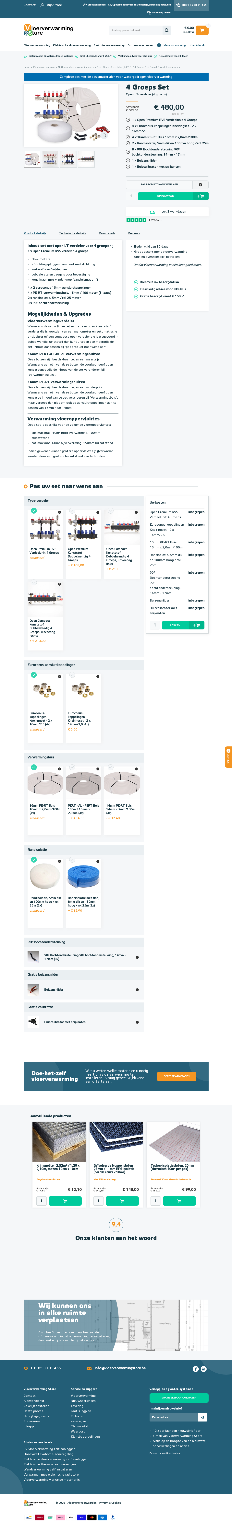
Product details (35, 233)
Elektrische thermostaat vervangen (50, 1464)
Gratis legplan (81, 1411)
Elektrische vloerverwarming (72, 45)
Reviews (134, 233)
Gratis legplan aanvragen (179, 1398)
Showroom (32, 1421)
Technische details (72, 233)
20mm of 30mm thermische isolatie (171, 1179)
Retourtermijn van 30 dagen (173, 56)
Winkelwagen (202, 30)
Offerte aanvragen (176, 1076)
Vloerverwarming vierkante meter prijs (52, 1479)
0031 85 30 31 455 (194, 5)
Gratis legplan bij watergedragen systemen (51, 56)
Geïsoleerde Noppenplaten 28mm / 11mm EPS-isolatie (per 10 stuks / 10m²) (113, 1169)
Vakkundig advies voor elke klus (135, 56)
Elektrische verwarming (109, 45)
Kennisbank (197, 45)
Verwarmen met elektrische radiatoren (52, 1474)
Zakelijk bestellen (36, 1406)
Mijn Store (54, 5)
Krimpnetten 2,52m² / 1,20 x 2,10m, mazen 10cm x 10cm (57, 1167)
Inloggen (30, 1426)
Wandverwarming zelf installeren (48, 1469)
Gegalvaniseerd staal (48, 1179)
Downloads (107, 233)
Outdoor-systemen (140, 45)
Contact (30, 5)
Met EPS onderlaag (104, 1179)
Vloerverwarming (175, 45)
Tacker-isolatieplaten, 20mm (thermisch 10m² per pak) (172, 1167)
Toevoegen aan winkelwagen (65, 1201)
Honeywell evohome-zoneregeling (48, 1454)
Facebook (196, 1369)
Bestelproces (33, 1411)
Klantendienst (34, 1401)
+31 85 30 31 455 (46, 1368)
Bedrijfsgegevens (36, 1416)
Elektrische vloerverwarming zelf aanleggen (56, 1459)
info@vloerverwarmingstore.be (120, 1368)
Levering (77, 1406)
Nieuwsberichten (83, 1401)
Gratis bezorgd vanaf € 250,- (95, 56)
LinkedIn (204, 1369)
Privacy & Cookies (110, 1503)
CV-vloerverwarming (37, 45)
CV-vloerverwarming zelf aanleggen (49, 1449)
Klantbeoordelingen (85, 1436)
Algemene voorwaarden (81, 1503)
